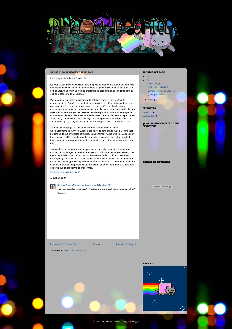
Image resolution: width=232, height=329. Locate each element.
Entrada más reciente (63, 244)
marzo (151, 100)
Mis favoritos (148, 116)
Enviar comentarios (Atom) (75, 250)
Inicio (96, 244)
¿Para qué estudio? (156, 95)
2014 (148, 76)
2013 (148, 80)
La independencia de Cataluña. (161, 91)
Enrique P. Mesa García (68, 185)
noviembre (153, 84)
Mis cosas (147, 112)
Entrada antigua (126, 244)
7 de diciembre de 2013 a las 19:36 (95, 185)
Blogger (135, 321)
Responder (62, 193)
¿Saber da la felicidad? (158, 87)
